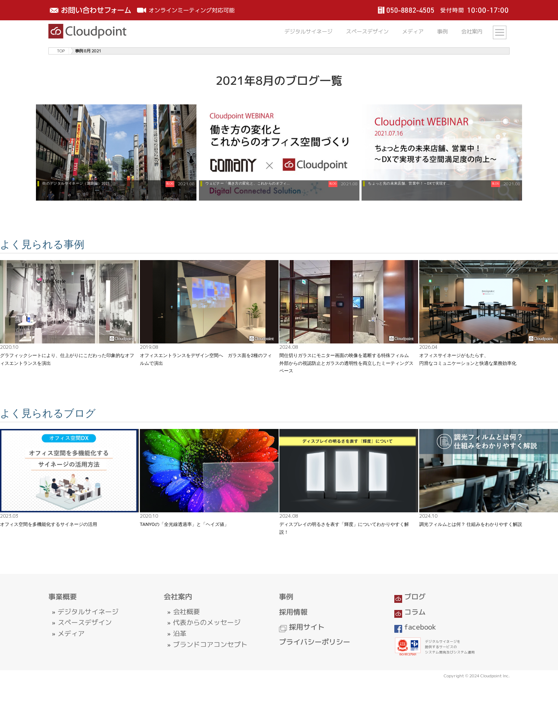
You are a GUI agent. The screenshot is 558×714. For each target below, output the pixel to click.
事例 (442, 31)
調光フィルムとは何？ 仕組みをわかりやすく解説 (470, 524)
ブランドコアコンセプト (210, 644)
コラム (410, 612)
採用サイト (302, 627)
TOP (61, 51)
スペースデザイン (367, 31)
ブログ (410, 596)
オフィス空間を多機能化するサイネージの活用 (48, 524)
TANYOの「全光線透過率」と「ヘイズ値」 (184, 524)
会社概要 (186, 611)
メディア (412, 31)
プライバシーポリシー (314, 642)
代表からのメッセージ (207, 622)
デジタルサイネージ (308, 31)
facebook (415, 627)
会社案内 (472, 31)
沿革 (179, 633)
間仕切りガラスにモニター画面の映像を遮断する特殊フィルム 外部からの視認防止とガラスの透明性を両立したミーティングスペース (346, 363)
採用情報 (293, 612)
